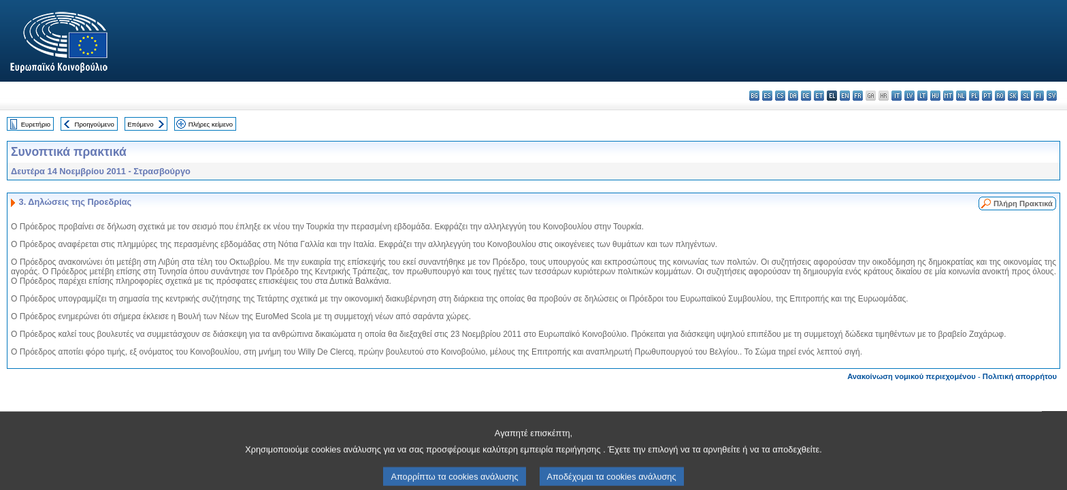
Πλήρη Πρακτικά (1023, 203)
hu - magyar (935, 96)
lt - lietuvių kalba (922, 96)
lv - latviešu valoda (909, 96)
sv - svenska (1052, 96)
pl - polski (974, 96)
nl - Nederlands (961, 96)
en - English (845, 96)
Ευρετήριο (35, 124)
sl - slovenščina (1026, 96)
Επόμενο (140, 124)
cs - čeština (780, 96)
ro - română (1000, 96)
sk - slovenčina (1013, 96)
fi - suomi (1039, 96)
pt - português (987, 96)
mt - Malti (948, 96)
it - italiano (896, 96)
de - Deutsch (806, 96)
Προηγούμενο (94, 124)
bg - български (754, 96)
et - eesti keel (819, 96)
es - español (767, 96)
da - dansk (793, 96)
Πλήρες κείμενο (210, 124)
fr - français (858, 96)
